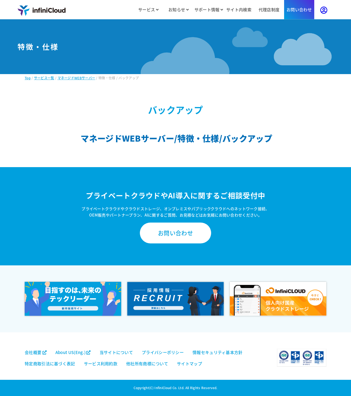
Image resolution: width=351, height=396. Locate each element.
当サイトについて (116, 352)
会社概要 (36, 352)
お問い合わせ (299, 9)
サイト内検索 (238, 9)
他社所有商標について (147, 363)
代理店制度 (269, 9)
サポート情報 (208, 9)
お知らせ (178, 9)
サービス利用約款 (100, 363)
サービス (148, 9)
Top (28, 77)
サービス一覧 (44, 77)
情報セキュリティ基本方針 (218, 352)
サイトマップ (189, 363)
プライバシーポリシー (163, 352)
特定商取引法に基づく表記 (50, 363)
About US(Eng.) (73, 352)
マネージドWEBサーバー (76, 77)
